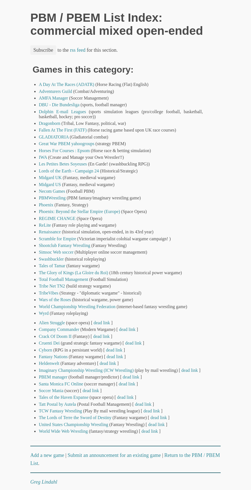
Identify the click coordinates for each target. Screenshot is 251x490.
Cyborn (45, 350)
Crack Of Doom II (55, 336)
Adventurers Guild (55, 91)
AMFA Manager (53, 98)
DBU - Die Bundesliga (59, 104)
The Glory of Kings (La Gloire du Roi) (73, 272)
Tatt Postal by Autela (57, 404)
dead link (101, 322)
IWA (43, 157)
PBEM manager (53, 377)
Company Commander (59, 329)
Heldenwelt (49, 363)
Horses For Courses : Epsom (64, 150)
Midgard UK (50, 177)
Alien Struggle (52, 322)
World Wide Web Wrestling (63, 431)
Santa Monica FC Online (61, 384)
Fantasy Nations (53, 356)
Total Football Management (63, 279)
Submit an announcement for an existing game (114, 455)
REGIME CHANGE (57, 218)
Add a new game (47, 455)
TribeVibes (48, 293)
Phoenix (46, 204)
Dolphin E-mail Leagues (62, 111)
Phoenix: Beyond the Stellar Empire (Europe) (79, 211)
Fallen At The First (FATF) (63, 130)
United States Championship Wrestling (73, 424)
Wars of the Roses (55, 299)
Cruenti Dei (49, 343)
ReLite (45, 225)
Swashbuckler (51, 259)
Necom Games (52, 191)
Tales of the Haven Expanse (63, 397)
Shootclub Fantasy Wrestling (64, 245)
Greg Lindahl (43, 482)
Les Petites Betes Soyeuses (63, 164)
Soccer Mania (51, 390)
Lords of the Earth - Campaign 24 (69, 171)
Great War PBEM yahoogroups (66, 143)
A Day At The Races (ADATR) (66, 84)
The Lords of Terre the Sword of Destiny (75, 417)
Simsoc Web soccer (56, 252)
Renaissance (50, 231)
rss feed (77, 50)
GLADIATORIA (53, 137)
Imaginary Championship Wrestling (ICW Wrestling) (86, 370)
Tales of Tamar (52, 265)
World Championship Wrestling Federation (77, 306)
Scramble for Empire (57, 238)
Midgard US (50, 184)
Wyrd (43, 313)
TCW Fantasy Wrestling (60, 411)
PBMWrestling (52, 197)
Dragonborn (49, 123)
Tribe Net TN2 (52, 286)
